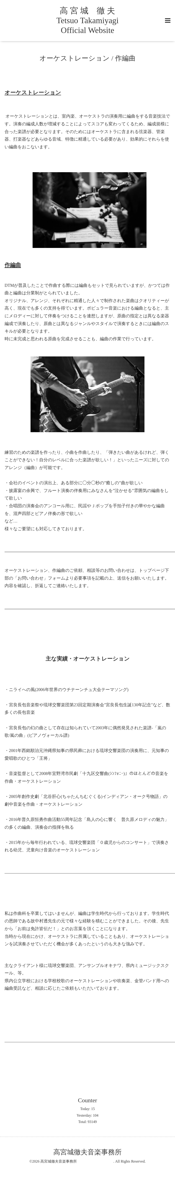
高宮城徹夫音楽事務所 (76, 1161)
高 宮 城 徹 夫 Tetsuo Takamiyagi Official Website (87, 20)
